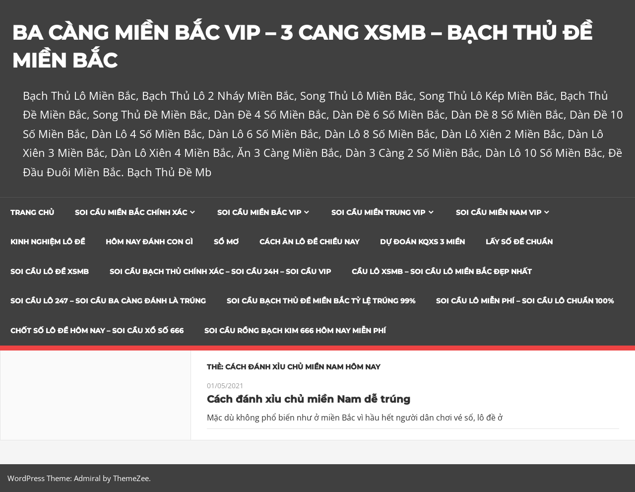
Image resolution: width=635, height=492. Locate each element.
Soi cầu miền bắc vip (259, 212)
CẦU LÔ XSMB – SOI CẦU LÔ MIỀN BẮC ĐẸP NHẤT (442, 271)
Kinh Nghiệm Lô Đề (47, 241)
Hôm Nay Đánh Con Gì (149, 241)
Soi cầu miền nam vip (498, 212)
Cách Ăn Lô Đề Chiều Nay (309, 241)
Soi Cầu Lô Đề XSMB (49, 271)
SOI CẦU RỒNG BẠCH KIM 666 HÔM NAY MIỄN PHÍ (295, 330)
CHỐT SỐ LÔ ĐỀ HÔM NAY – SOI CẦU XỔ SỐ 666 (97, 330)
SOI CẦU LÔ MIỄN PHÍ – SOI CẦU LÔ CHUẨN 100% (525, 300)
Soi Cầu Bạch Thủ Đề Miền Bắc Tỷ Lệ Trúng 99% (321, 300)
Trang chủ (32, 212)
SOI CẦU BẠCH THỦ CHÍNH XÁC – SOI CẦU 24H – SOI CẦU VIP (220, 271)
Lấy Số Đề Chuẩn (519, 241)
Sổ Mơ (226, 241)
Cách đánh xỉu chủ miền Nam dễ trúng (308, 399)
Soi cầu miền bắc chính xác (131, 212)
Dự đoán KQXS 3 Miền (422, 241)
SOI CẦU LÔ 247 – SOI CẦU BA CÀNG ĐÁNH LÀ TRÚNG (108, 300)
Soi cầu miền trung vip (378, 212)
